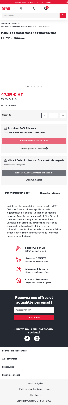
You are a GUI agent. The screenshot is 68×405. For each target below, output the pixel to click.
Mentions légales (35, 383)
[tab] (17, 193)
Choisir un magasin (34, 180)
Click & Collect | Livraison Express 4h (34, 173)
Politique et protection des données (35, 389)
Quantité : (7, 115)
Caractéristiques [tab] (50, 193)
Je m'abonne (34, 318)
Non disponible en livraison (34, 141)
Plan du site (35, 395)
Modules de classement (10, 23)
